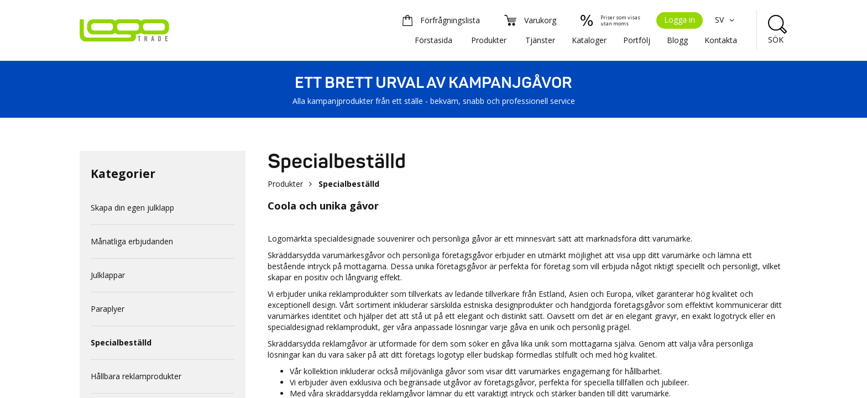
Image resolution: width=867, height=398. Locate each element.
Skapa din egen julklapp (132, 207)
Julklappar (108, 275)
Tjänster (540, 40)
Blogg (677, 40)
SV (726, 19)
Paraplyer (107, 308)
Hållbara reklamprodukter (136, 376)
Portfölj (636, 40)
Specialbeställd (121, 342)
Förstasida (433, 40)
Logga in (679, 19)
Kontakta (720, 40)
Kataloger (589, 40)
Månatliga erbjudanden (132, 241)
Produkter (488, 40)
